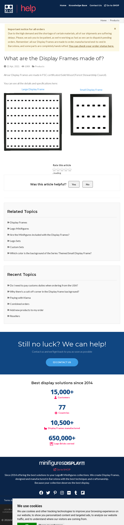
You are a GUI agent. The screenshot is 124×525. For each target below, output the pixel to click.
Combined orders (18, 303)
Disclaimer (47, 500)
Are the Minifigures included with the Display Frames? (38, 234)
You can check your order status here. (91, 45)
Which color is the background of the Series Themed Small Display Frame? (49, 253)
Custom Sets (15, 246)
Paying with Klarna (19, 297)
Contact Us (96, 5)
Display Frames (17, 222)
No (87, 184)
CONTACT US (62, 362)
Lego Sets (14, 240)
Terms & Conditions (14, 500)
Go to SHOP (111, 5)
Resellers (13, 315)
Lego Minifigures (18, 228)
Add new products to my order (25, 309)
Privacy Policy (33, 500)
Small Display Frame (91, 89)
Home (63, 5)
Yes (74, 184)
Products (114, 20)
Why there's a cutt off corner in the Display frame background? (43, 291)
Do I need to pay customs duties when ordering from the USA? (42, 285)
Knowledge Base (78, 5)
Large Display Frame (33, 89)
